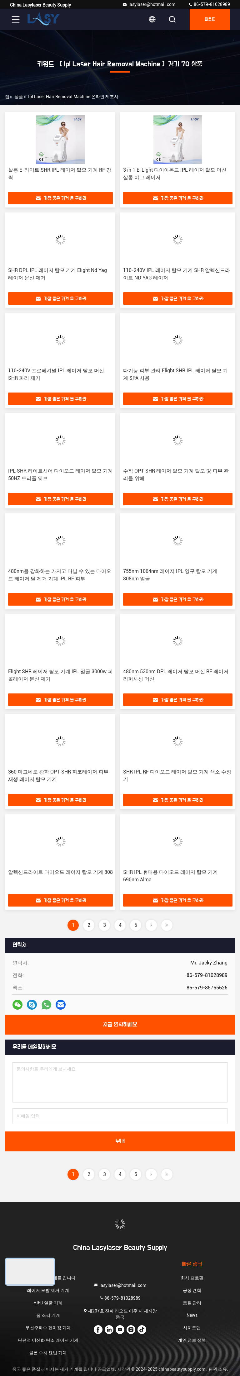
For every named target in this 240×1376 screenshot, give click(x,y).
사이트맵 (192, 1327)
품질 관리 (192, 1302)
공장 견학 (192, 1290)
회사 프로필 (192, 1277)
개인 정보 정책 (192, 1340)
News (192, 1315)
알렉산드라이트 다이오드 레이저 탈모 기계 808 (60, 872)
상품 (18, 96)
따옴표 (210, 19)
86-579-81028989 (209, 4)
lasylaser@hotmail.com (148, 4)
